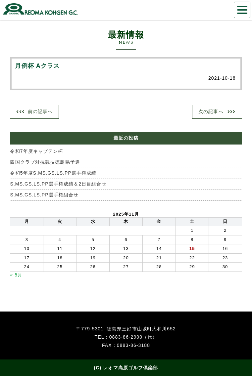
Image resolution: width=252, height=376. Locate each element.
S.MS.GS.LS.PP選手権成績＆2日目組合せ (58, 184)
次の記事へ (211, 111)
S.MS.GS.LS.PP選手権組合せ (44, 194)
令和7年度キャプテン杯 (36, 151)
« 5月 (16, 274)
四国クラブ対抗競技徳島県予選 (45, 162)
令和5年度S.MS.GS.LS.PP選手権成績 (53, 173)
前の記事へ (40, 111)
